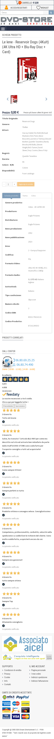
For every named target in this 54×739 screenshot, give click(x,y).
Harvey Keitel (27, 133)
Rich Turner (32, 147)
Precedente (8, 406)
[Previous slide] (7, 100)
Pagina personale (38, 670)
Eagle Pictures (34, 215)
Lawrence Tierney (37, 138)
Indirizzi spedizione (39, 677)
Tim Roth (37, 133)
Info (6, 681)
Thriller (25, 127)
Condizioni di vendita (12, 670)
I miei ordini (36, 674)
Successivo (20, 406)
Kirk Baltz (32, 144)
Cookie (7, 677)
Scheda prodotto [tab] (11, 195)
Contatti (7, 684)
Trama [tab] (25, 195)
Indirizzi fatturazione (39, 681)
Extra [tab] (34, 195)
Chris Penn (33, 136)
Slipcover (32, 299)
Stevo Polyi (42, 150)
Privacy (7, 674)
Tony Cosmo (33, 150)
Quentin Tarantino (36, 141)
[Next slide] (46, 100)
